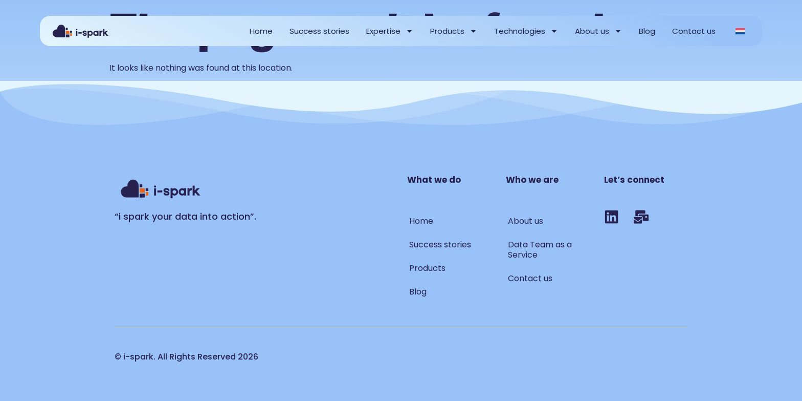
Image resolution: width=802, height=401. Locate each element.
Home (261, 31)
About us (598, 31)
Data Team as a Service (540, 250)
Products (453, 31)
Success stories (319, 31)
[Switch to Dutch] (740, 31)
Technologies (526, 31)
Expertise (389, 31)
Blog (647, 31)
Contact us (694, 31)
